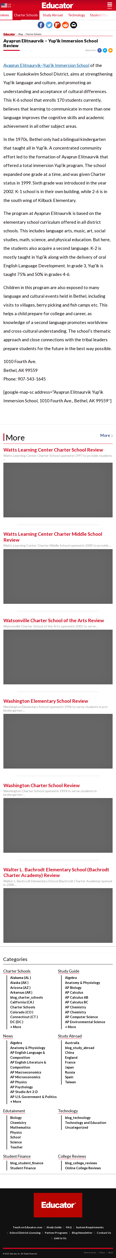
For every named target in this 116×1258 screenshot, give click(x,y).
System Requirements (88, 1227)
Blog (20, 34)
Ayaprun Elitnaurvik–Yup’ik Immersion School (46, 65)
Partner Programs (55, 1232)
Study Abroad (53, 15)
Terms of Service (90, 1252)
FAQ (67, 1227)
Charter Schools (26, 15)
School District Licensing (24, 1232)
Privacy (101, 1252)
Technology (76, 15)
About (110, 1252)
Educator (58, 5)
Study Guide (53, 1227)
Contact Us (102, 1232)
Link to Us (58, 1238)
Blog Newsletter (80, 1232)
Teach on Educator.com (27, 1227)
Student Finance (102, 15)
